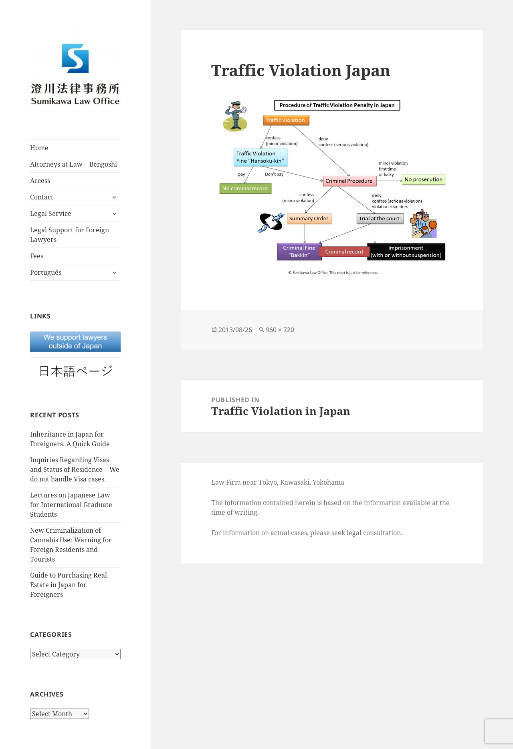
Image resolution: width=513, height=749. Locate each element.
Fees (36, 256)
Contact (41, 197)
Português (45, 272)
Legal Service (50, 213)
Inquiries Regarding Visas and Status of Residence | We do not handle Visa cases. (74, 469)
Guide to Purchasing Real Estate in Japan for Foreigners (68, 585)
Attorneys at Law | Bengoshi (73, 164)
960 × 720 (280, 329)
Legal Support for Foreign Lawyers (69, 235)
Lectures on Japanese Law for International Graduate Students (71, 505)
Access (40, 180)
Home (39, 147)
